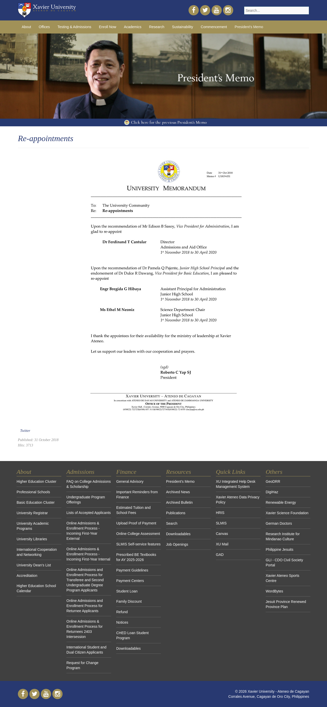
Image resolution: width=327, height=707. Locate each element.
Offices (44, 27)
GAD (220, 555)
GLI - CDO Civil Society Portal (284, 562)
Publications (175, 513)
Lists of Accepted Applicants (88, 513)
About (26, 27)
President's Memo (180, 481)
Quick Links (230, 471)
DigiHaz (272, 492)
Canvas (222, 534)
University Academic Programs (33, 526)
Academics (132, 27)
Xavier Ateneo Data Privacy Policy (237, 499)
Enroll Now (107, 27)
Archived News (178, 492)
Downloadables (128, 648)
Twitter (25, 431)
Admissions (80, 471)
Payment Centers (130, 581)
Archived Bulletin (179, 502)
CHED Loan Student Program (132, 635)
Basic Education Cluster (36, 502)
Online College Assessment (138, 534)
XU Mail (222, 544)
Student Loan (126, 591)
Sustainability (182, 27)
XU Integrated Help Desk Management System (235, 484)
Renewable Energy (281, 502)
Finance (126, 471)
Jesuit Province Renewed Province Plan (286, 604)
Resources (178, 471)
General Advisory (130, 481)
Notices (122, 622)
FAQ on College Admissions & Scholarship (88, 484)
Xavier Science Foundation (287, 513)
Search (171, 523)
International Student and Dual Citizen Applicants (86, 649)
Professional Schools (33, 492)
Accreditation (27, 576)
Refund (122, 612)
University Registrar (32, 513)
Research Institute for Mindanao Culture (283, 536)
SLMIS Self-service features (138, 544)
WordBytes (274, 591)
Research (156, 27)
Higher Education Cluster (36, 481)
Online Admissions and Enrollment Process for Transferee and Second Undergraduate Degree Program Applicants (85, 580)
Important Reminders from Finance (137, 494)
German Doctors (279, 523)
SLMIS (221, 523)
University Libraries (32, 539)
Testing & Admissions (74, 27)
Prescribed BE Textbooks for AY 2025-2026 (136, 557)
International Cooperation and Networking (37, 552)
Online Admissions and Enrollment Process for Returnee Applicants (84, 606)
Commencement (214, 27)
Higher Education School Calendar (36, 588)
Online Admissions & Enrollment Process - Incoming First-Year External (83, 531)
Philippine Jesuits (279, 549)
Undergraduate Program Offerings (85, 499)
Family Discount (129, 601)
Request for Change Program (82, 665)
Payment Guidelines (132, 570)
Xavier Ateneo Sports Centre (282, 578)
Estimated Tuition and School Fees (133, 510)
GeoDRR (273, 481)
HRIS (220, 513)
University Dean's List (34, 565)
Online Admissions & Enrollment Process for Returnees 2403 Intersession (84, 629)
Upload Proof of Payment (136, 523)
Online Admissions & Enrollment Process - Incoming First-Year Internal (88, 554)
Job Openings (177, 544)
